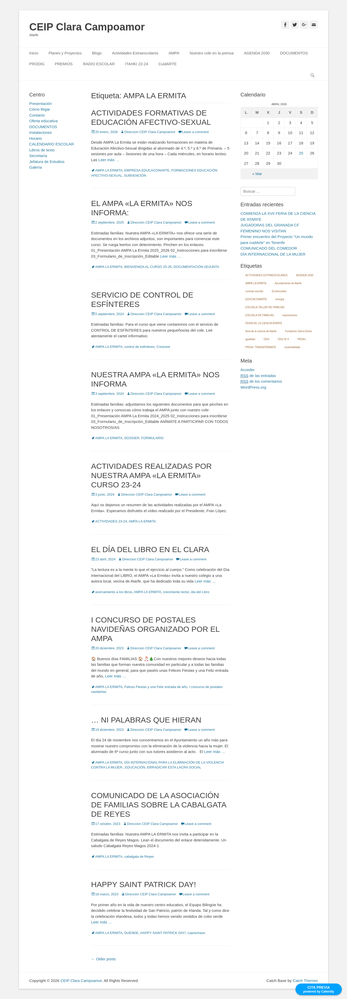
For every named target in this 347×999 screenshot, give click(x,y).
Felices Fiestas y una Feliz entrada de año (155, 687)
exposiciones (289, 315)
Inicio (33, 53)
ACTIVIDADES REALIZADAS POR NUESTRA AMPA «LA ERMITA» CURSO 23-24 (151, 475)
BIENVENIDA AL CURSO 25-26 (148, 267)
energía (279, 299)
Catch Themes (305, 980)
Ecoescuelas (279, 291)
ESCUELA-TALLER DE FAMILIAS (265, 307)
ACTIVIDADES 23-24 (111, 521)
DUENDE (131, 933)
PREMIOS (64, 64)
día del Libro (200, 592)
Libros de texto (42, 150)
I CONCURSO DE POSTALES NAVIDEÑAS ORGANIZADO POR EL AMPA (155, 629)
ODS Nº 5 (283, 339)
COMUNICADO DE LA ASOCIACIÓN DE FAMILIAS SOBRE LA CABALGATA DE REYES (158, 804)
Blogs (97, 53)
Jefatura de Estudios (47, 161)
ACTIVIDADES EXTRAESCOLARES (267, 275)
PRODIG (37, 64)
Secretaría (38, 155)
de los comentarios (261, 381)
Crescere (163, 347)
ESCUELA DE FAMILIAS (260, 315)
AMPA (174, 53)
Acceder (248, 369)
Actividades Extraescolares (135, 53)
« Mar (257, 173)
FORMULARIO (152, 438)
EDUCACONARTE (256, 299)
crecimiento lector (176, 592)
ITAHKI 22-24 (136, 64)
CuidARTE (167, 64)
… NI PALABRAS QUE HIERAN (146, 720)
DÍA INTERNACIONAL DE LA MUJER (273, 254)
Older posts (103, 959)
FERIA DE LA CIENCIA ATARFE (264, 323)
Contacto (37, 115)
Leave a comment (195, 132)
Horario (35, 138)
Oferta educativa (43, 121)
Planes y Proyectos (65, 53)
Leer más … (109, 160)
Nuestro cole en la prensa (212, 53)
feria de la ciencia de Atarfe (261, 331)
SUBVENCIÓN (135, 175)
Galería (35, 167)
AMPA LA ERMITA (109, 170)
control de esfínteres (139, 347)
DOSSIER (131, 438)
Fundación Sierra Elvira (298, 331)
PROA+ (302, 339)
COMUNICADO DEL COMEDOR (269, 248)
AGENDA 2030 (257, 53)
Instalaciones (40, 132)
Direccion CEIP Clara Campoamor (149, 132)
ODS (266, 339)
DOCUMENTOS (294, 53)
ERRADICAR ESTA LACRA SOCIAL (174, 767)
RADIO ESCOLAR (99, 64)
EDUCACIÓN (135, 767)
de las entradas (258, 375)
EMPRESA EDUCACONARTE (146, 170)
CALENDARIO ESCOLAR (51, 144)
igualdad (250, 339)
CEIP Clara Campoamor (87, 26)
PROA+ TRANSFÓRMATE (261, 347)
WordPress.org (253, 387)
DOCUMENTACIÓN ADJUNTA (196, 267)
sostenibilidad (292, 347)
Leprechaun (196, 933)
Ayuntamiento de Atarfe (288, 283)
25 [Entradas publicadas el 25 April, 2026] (301, 153)
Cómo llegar (39, 109)
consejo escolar (254, 291)
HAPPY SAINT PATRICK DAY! (143, 884)
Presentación (40, 103)
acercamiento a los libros (113, 592)
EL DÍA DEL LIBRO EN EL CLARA (150, 549)
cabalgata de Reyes (139, 856)
